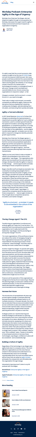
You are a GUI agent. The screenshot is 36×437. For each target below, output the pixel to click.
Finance (8, 380)
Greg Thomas (10, 29)
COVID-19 (26, 75)
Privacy (15, 432)
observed (20, 116)
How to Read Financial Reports (19, 390)
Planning (11, 380)
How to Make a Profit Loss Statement (21, 400)
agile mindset (26, 357)
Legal (11, 432)
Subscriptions (21, 432)
